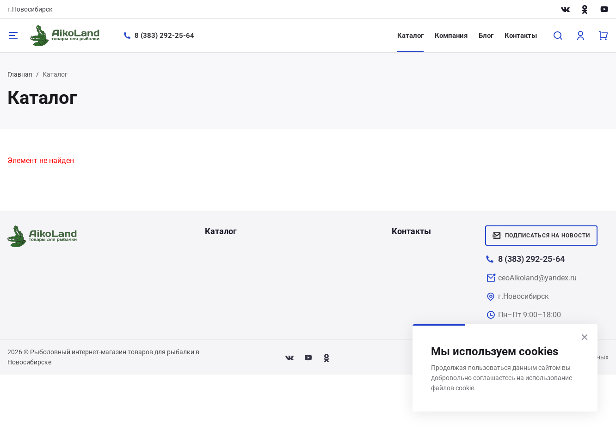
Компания (451, 35)
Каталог (410, 35)
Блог (486, 35)
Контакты (521, 35)
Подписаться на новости (541, 235)
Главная (19, 74)
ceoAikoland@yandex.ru (537, 277)
